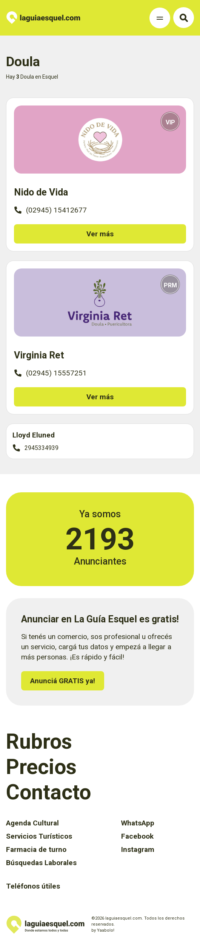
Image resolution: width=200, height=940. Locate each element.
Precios (41, 767)
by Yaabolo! (102, 930)
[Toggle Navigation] (159, 18)
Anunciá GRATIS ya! (62, 680)
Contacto (48, 792)
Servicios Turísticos (39, 836)
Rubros (39, 741)
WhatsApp (137, 823)
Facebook (137, 836)
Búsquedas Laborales (41, 862)
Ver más (100, 234)
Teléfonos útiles (33, 886)
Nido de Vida (41, 192)
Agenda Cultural (32, 823)
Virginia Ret (39, 355)
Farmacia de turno (36, 849)
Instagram (137, 849)
